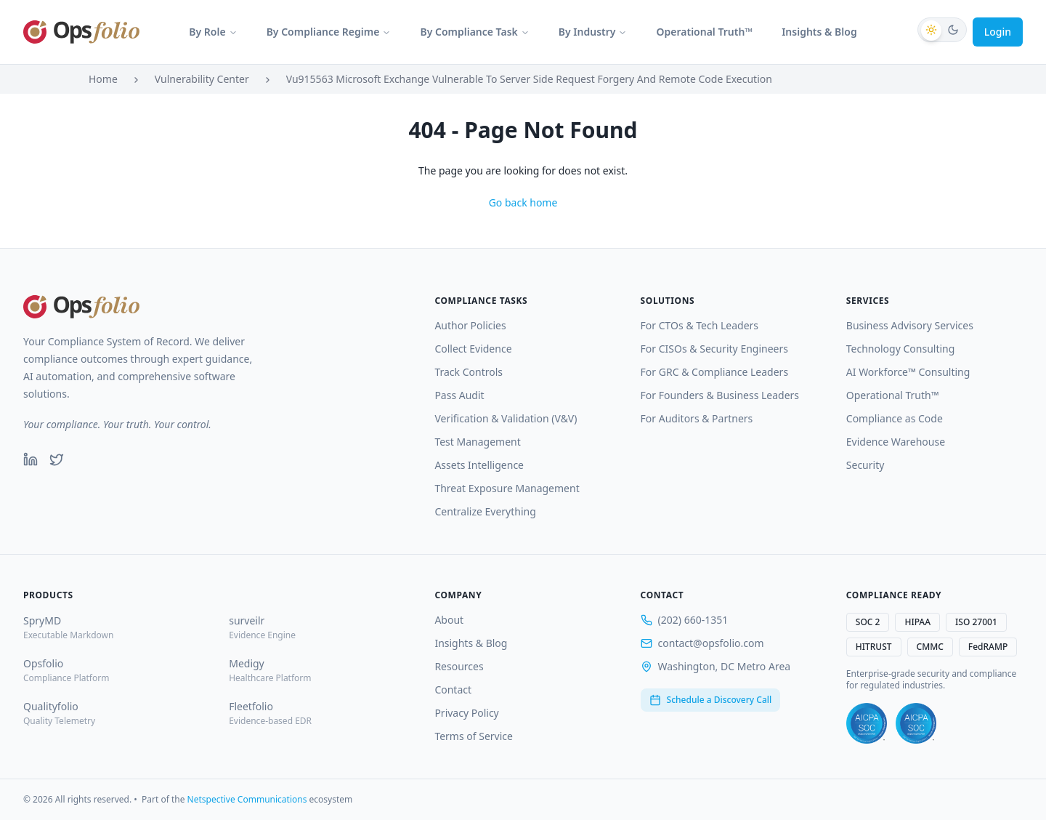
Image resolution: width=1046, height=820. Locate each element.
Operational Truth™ (704, 32)
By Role (213, 32)
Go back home (523, 202)
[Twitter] (56, 459)
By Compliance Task (474, 32)
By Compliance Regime (329, 32)
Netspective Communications (247, 799)
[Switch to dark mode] (942, 29)
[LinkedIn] (30, 459)
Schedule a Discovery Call (710, 700)
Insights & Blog (819, 32)
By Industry (593, 32)
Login (997, 32)
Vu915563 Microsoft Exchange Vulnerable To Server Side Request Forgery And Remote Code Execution (529, 79)
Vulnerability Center (202, 79)
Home (103, 79)
